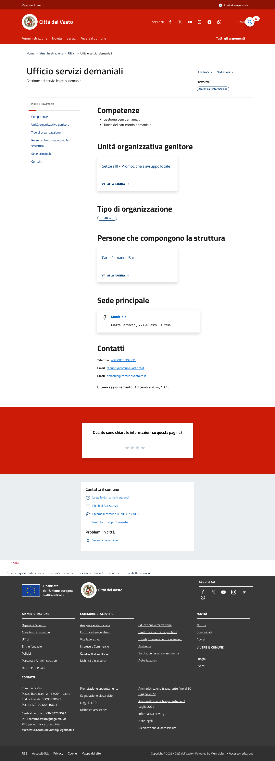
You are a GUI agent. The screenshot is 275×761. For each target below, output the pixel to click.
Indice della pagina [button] (42, 104)
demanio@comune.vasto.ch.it (126, 375)
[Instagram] (194, 21)
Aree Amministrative (36, 632)
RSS (24, 753)
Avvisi (201, 639)
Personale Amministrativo (39, 660)
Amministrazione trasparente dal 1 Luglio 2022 (161, 704)
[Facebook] (164, 21)
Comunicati (204, 632)
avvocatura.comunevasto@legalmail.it (48, 729)
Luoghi (201, 658)
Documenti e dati (33, 667)
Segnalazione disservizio (96, 695)
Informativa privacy (151, 713)
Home (30, 53)
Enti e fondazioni (33, 646)
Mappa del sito (91, 753)
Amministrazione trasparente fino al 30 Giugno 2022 (164, 691)
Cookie (72, 753)
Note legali (145, 720)
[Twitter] (174, 21)
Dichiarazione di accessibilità (157, 727)
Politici (26, 653)
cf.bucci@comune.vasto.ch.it (125, 368)
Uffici (71, 53)
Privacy (58, 753)
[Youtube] (184, 21)
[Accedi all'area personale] (233, 5)
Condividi (206, 72)
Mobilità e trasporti (93, 660)
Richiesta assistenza (93, 709)
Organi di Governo (34, 625)
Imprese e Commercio (94, 646)
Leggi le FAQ (88, 702)
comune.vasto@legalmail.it (47, 718)
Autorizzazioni (147, 660)
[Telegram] (204, 21)
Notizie (201, 625)
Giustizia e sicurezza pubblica (157, 632)
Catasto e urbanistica (94, 653)
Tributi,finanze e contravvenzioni (160, 639)
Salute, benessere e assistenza (158, 653)
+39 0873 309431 (123, 360)
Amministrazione (51, 53)
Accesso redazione (241, 753)
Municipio (118, 316)
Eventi (201, 665)
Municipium (218, 753)
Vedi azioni (226, 72)
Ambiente (144, 646)
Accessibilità (40, 753)
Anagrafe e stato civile (95, 625)
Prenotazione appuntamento (99, 688)
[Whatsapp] (214, 21)
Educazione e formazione (155, 625)
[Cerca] (248, 22)
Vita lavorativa (90, 639)
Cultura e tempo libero (95, 632)
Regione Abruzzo (33, 5)
